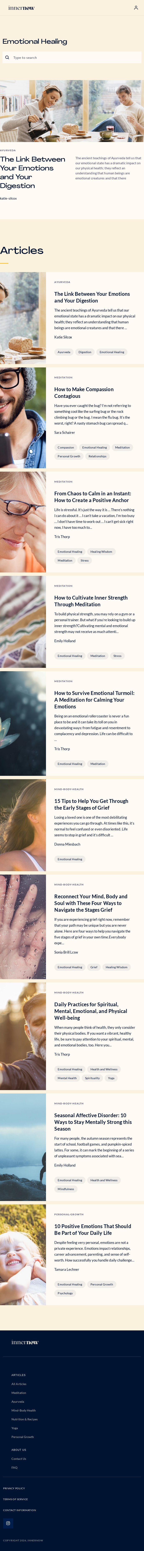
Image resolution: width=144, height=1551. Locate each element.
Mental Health (67, 1078)
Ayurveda (64, 352)
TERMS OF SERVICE (15, 1499)
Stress (85, 560)
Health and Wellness (103, 1069)
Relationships (97, 456)
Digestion (85, 352)
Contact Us (18, 1458)
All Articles (18, 1384)
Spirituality (92, 1078)
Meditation (122, 447)
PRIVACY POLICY (14, 1488)
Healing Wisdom (101, 551)
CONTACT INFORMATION (19, 1510)
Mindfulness (66, 1189)
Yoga (111, 1078)
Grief (93, 967)
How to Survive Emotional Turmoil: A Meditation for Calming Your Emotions (94, 699)
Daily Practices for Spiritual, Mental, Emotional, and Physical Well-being (90, 1011)
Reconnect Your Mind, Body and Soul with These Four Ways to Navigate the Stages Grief (90, 903)
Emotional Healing (112, 352)
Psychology (65, 1293)
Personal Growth (69, 456)
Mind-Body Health (23, 1410)
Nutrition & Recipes (24, 1419)
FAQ (14, 1467)
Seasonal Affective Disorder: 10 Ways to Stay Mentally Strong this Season (92, 1122)
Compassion (66, 447)
